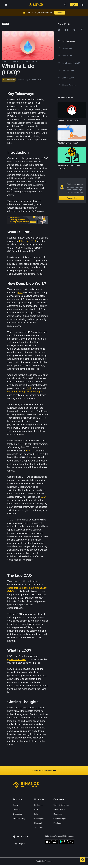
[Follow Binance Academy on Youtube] (26, 836)
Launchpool (39, 818)
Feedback (58, 823)
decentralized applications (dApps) (24, 391)
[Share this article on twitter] (59, 30)
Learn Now (59, 13)
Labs (36, 814)
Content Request (60, 818)
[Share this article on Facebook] (66, 30)
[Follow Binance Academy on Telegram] (22, 837)
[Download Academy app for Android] (66, 842)
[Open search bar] (65, 5)
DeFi (28, 388)
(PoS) (19, 292)
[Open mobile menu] (82, 5)
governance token (16, 659)
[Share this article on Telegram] (74, 30)
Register (74, 5)
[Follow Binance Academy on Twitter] (18, 836)
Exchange (38, 805)
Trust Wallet (39, 828)
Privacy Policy (59, 809)
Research (38, 823)
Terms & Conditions (61, 805)
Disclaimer (58, 814)
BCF (36, 809)
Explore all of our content (44, 770)
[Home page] (36, 4)
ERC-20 (30, 450)
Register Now (72, 198)
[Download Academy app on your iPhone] (51, 842)
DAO (43, 497)
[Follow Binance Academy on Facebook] (14, 836)
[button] (82, 4)
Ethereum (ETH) (27, 241)
